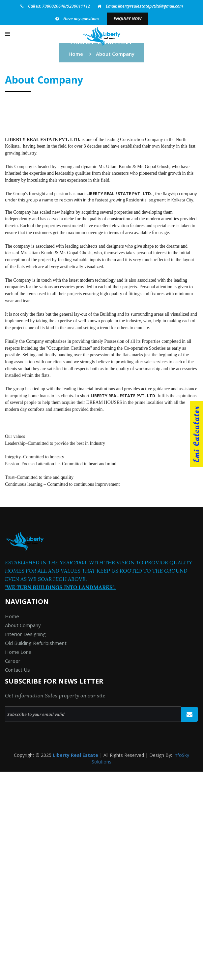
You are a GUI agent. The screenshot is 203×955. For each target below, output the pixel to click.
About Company (23, 625)
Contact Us (17, 669)
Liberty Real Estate (75, 755)
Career (12, 660)
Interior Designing (25, 634)
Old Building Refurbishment (36, 643)
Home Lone (18, 652)
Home (76, 54)
